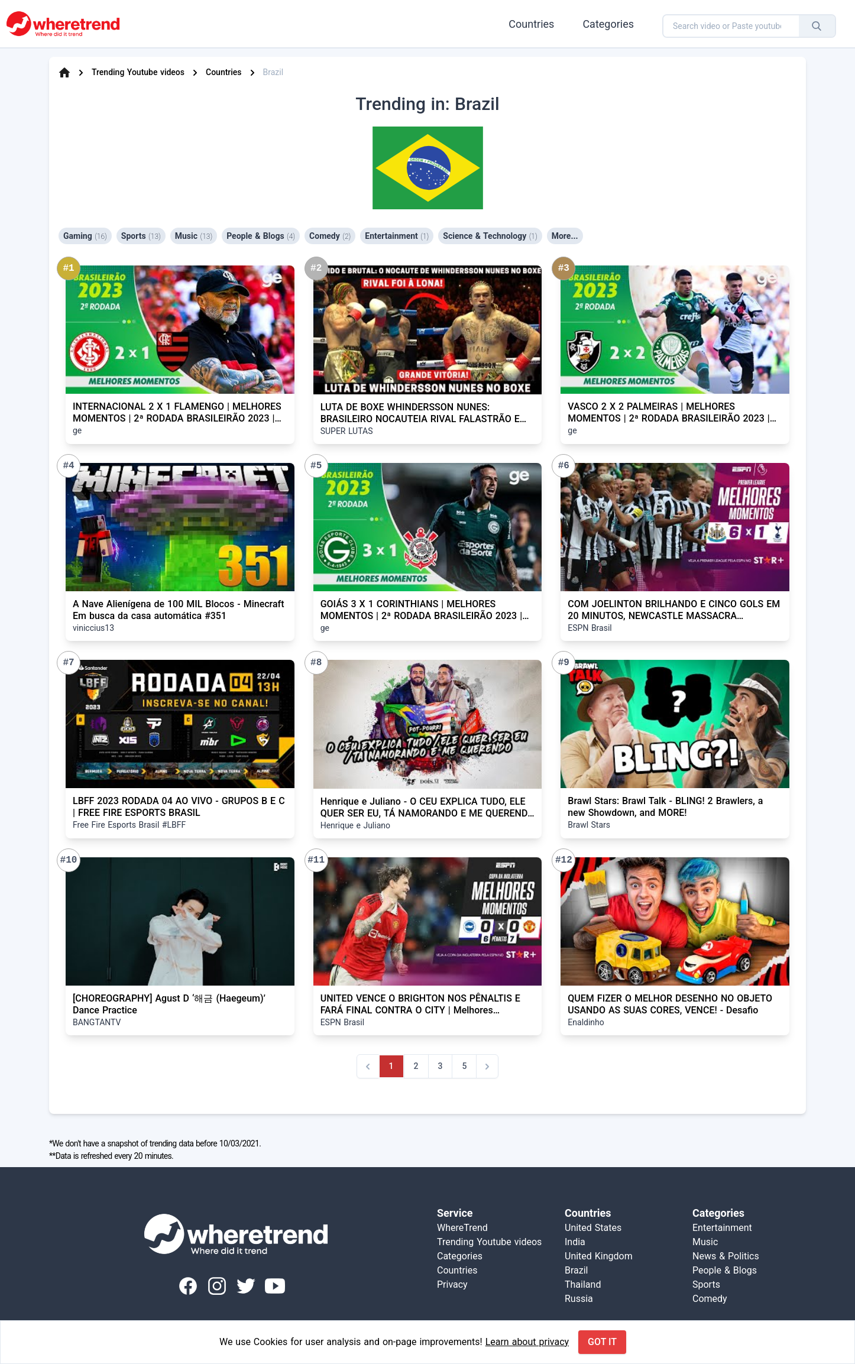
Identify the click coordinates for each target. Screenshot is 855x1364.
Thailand (583, 1284)
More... (565, 236)
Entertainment (397, 236)
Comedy (330, 236)
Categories (608, 24)
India (575, 1242)
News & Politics (725, 1256)
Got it (602, 1341)
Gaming (85, 236)
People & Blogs (260, 236)
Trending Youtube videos (138, 72)
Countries (531, 24)
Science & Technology (490, 236)
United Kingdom (599, 1256)
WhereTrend (462, 1227)
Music (193, 236)
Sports (141, 236)
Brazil (576, 1270)
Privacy (452, 1284)
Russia (579, 1298)
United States (593, 1227)
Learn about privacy (527, 1341)
